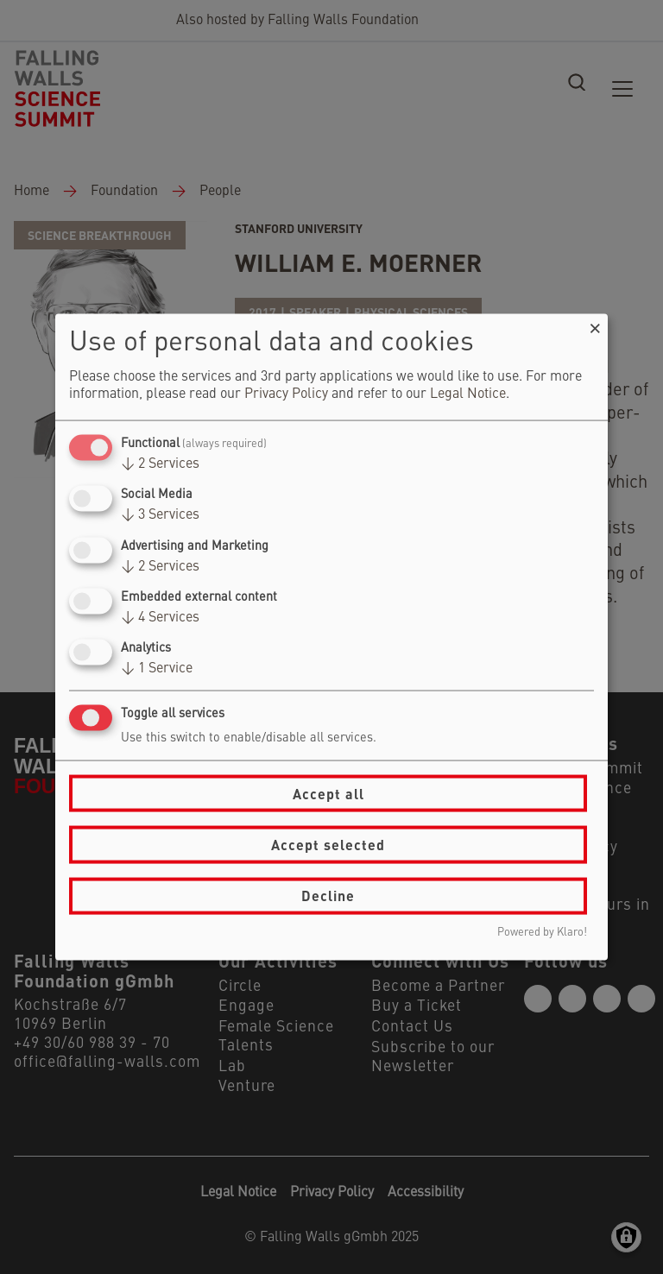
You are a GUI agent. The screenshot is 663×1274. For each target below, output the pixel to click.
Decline (328, 895)
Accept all (328, 793)
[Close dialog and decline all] (595, 325)
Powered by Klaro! (542, 931)
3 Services (160, 515)
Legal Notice (468, 394)
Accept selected (328, 845)
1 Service (157, 669)
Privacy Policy (286, 394)
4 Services (160, 617)
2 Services (160, 464)
